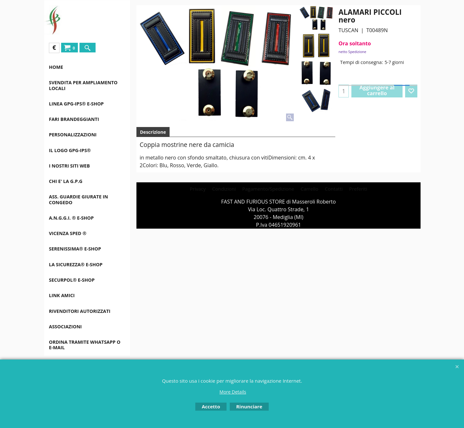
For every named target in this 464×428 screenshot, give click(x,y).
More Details (232, 392)
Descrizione (153, 132)
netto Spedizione (352, 51)
